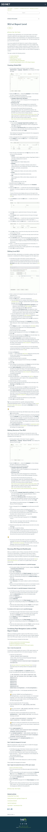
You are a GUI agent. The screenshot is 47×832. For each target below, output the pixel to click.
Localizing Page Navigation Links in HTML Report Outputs (22, 62)
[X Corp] (9, 807)
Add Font (31, 376)
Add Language (29, 306)
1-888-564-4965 (24, 824)
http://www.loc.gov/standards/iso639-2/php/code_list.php (24, 114)
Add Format (25, 353)
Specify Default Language (18, 542)
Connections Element (12, 799)
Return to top (11, 813)
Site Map (38, 830)
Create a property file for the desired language (20, 642)
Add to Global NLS (27, 342)
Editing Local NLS (13, 57)
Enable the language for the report (17, 643)
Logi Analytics (10, 8)
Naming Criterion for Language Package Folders (22, 664)
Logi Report (16, 8)
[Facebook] (8, 807)
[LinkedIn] (11, 807)
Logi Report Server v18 (24, 8)
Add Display (33, 325)
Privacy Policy (34, 830)
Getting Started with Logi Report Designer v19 (17, 797)
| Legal (30, 830)
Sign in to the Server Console (16, 766)
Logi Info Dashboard (11, 801)
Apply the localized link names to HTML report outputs (21, 645)
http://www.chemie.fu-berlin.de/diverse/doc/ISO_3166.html (24, 119)
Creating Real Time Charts (13, 794)
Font (11, 196)
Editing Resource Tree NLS (15, 59)
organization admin (35, 424)
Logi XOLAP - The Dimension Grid (14, 804)
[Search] (23, 13)
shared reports (23, 425)
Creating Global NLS (14, 56)
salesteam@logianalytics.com (25, 826)
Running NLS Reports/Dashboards (17, 60)
